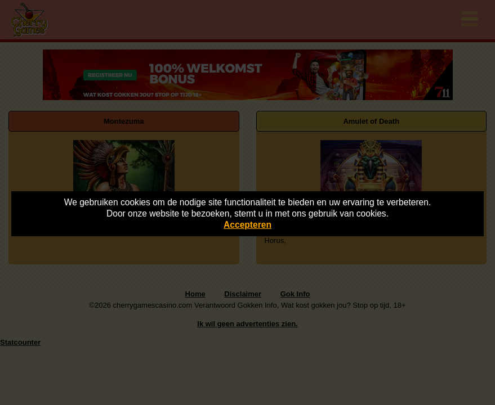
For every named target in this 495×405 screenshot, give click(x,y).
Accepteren (247, 225)
